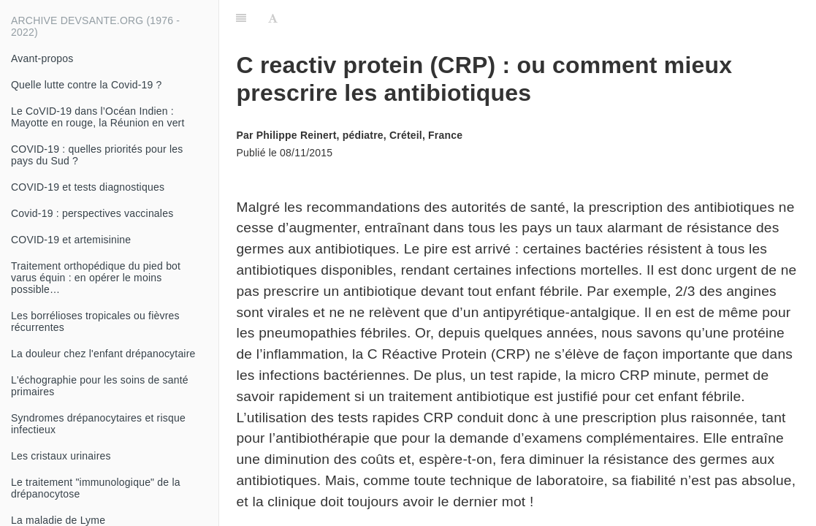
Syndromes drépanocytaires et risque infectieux (98, 423)
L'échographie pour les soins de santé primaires (99, 385)
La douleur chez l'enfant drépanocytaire (103, 353)
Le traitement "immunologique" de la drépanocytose (95, 488)
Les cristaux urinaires (61, 456)
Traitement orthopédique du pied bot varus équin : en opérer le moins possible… (95, 277)
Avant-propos (42, 58)
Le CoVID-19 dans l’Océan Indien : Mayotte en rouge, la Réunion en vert (98, 117)
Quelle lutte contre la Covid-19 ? (86, 85)
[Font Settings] (273, 18)
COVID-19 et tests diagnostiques (87, 187)
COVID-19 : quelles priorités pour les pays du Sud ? (97, 155)
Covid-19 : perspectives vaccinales (92, 213)
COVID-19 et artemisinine (71, 239)
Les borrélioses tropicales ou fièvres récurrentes (95, 321)
